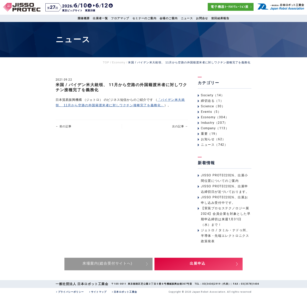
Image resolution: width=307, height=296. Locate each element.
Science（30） (213, 106)
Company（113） (215, 128)
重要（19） (210, 134)
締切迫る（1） (212, 101)
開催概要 (84, 18)
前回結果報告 (220, 18)
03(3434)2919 (211, 283)
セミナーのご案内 (144, 18)
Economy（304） (215, 117)
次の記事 (180, 126)
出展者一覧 (100, 18)
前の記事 (63, 126)
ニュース (187, 18)
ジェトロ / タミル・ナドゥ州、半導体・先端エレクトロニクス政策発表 (225, 235)
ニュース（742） (214, 145)
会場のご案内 (169, 18)
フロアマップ (120, 18)
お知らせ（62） (213, 139)
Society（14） (213, 95)
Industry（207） (214, 123)
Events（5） (211, 112)
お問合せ (202, 18)
